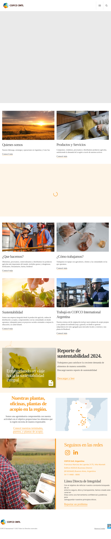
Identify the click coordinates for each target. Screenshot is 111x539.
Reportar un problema (75, 504)
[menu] (99, 5)
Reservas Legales (99, 528)
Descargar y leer (66, 378)
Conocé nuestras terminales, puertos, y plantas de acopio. (28, 430)
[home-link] (14, 5)
